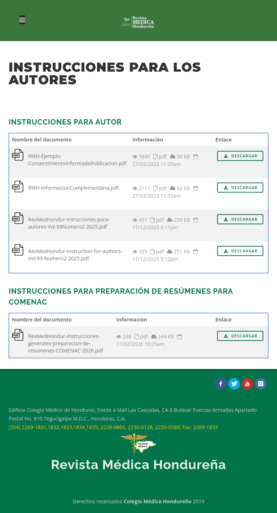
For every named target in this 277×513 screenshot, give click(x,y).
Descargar (240, 155)
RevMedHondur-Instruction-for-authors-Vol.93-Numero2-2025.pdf (75, 255)
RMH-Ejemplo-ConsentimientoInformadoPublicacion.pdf (77, 160)
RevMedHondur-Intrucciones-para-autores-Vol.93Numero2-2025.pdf (69, 223)
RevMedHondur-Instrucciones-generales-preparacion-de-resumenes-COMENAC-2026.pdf (65, 343)
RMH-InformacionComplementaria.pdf (73, 187)
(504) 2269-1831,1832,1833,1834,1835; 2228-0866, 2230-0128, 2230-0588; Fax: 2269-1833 (113, 427)
